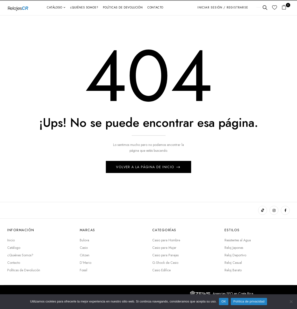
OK (223, 301)
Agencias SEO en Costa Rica (233, 293)
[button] (286, 8)
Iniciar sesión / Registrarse (222, 7)
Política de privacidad (248, 301)
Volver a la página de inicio (146, 167)
